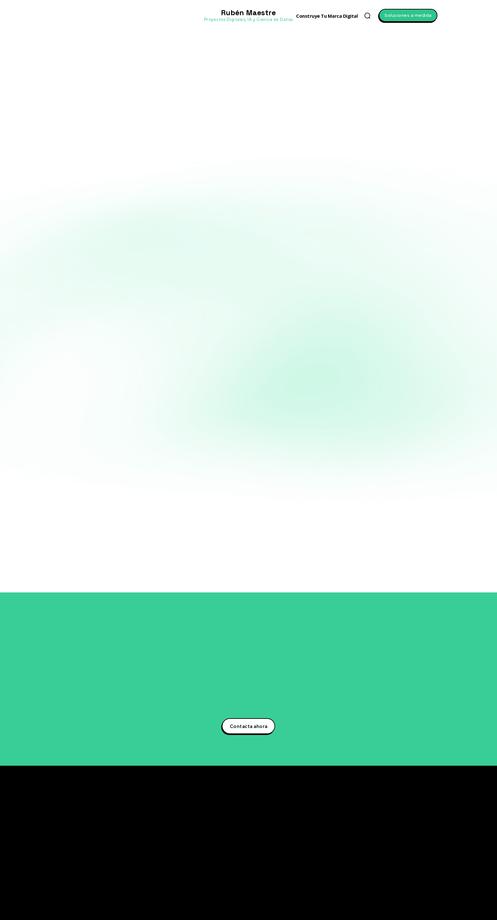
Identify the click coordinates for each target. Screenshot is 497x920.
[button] (367, 15)
